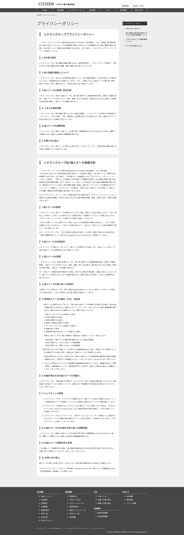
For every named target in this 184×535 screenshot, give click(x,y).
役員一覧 (44, 513)
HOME (44, 10)
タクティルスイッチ (76, 503)
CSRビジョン (103, 496)
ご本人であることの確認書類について (136, 40)
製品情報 (60, 10)
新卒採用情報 (103, 513)
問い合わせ (139, 10)
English (136, 6)
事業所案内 (45, 510)
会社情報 (92, 10)
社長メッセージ (46, 496)
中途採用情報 (103, 516)
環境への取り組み (104, 503)
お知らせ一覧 (74, 513)
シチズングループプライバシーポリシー (77, 528)
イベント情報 (131, 503)
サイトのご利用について (134, 46)
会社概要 (44, 507)
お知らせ (125, 492)
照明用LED (73, 496)
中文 (142, 6)
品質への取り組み (104, 500)
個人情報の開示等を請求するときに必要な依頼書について (136, 34)
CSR (107, 10)
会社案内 (44, 500)
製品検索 (125, 6)
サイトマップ (41, 528)
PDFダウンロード (47, 520)
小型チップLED (74, 500)
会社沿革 (44, 517)
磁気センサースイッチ (77, 510)
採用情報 (123, 10)
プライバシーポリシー (133, 29)
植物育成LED (74, 507)
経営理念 (44, 503)
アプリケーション (76, 10)
